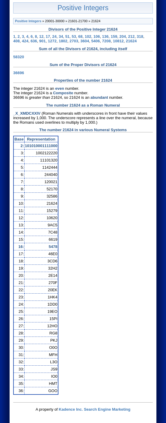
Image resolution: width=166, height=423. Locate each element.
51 (67, 36)
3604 (84, 41)
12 (41, 36)
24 (54, 36)
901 (42, 41)
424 (25, 41)
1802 (63, 41)
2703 (74, 41)
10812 (118, 41)
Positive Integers (83, 8)
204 (122, 36)
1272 (52, 41)
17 (48, 36)
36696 (18, 73)
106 (96, 36)
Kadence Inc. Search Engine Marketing (94, 409)
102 (88, 36)
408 (16, 41)
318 (140, 36)
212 (131, 36)
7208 (106, 41)
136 (105, 36)
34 (61, 36)
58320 (18, 57)
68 (80, 36)
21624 (131, 41)
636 (34, 41)
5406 (95, 41)
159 (114, 36)
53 (74, 36)
